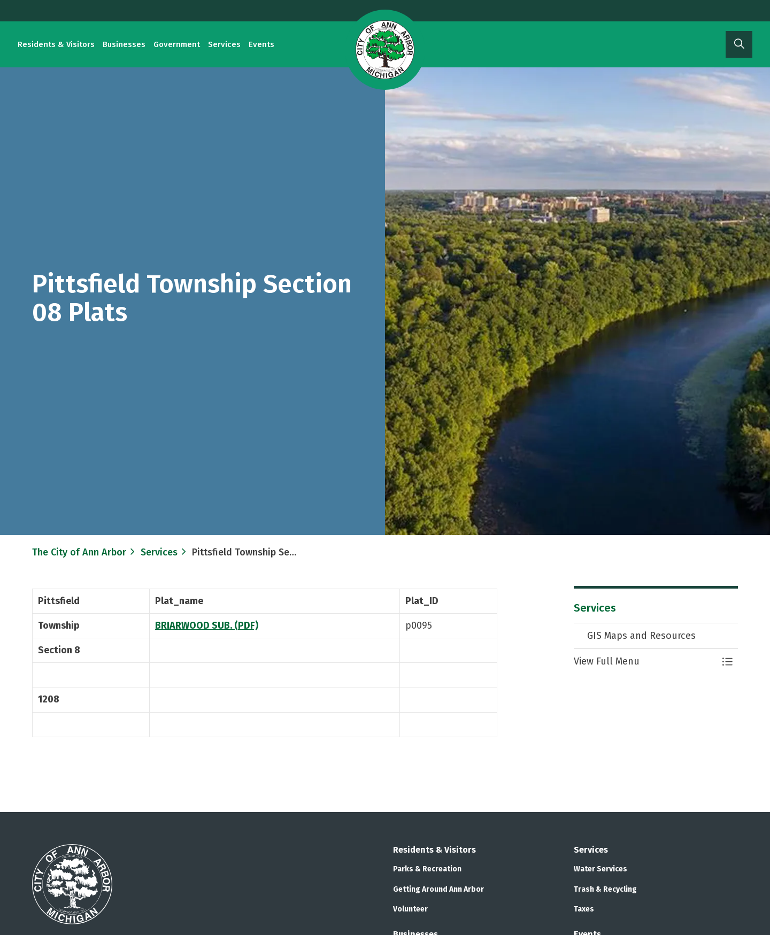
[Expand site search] (739, 44)
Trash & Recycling (605, 889)
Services (224, 44)
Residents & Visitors (56, 44)
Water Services (600, 869)
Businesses (124, 44)
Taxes (584, 909)
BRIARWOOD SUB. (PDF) (206, 625)
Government (176, 44)
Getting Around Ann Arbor (438, 889)
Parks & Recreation (427, 869)
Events (261, 44)
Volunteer (410, 909)
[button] (645, 661)
